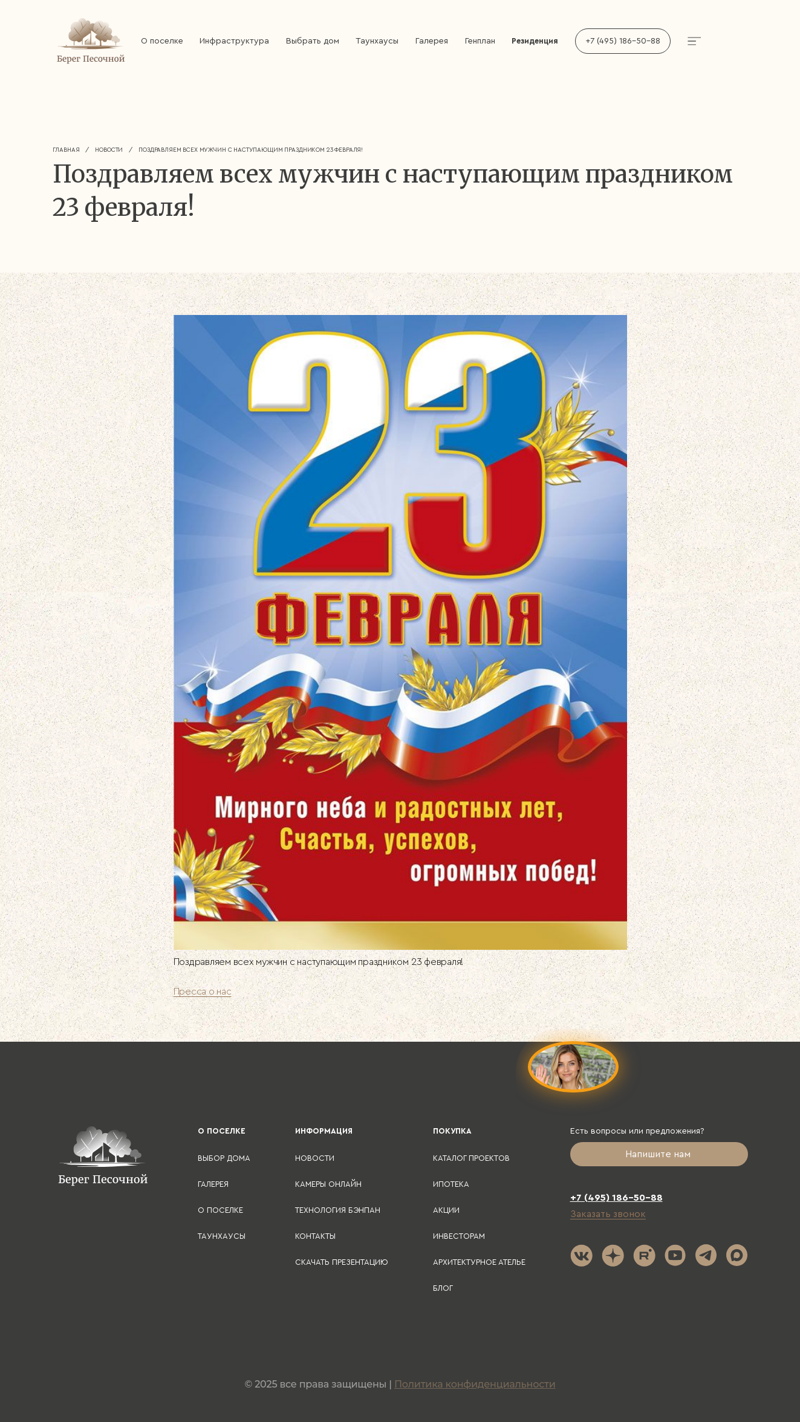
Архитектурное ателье (479, 1262)
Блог (443, 1288)
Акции (446, 1210)
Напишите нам (659, 1154)
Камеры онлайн (328, 1184)
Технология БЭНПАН (337, 1210)
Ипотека (451, 1184)
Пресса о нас (203, 991)
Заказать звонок (608, 1214)
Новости (109, 150)
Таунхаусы (377, 41)
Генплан (480, 41)
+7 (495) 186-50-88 (622, 41)
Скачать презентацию (341, 1262)
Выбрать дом (312, 41)
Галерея (431, 41)
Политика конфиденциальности (475, 1384)
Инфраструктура (234, 41)
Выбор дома (224, 1158)
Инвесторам (459, 1236)
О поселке (162, 41)
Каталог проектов (471, 1158)
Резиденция (535, 41)
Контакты (315, 1236)
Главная (66, 150)
